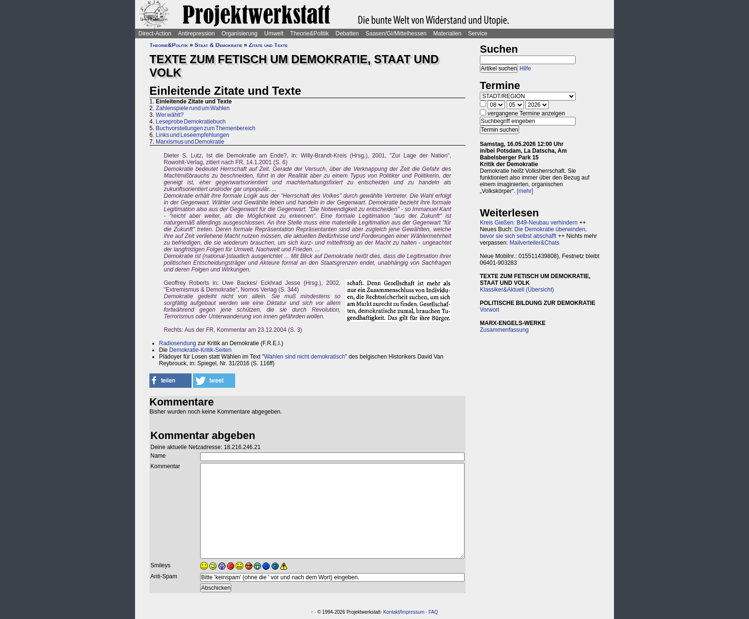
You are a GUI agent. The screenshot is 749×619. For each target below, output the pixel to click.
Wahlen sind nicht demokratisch (304, 356)
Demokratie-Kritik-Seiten (200, 350)
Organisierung (239, 33)
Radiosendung (177, 343)
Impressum (412, 612)
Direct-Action (154, 33)
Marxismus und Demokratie (190, 141)
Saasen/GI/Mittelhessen (395, 33)
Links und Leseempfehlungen (192, 135)
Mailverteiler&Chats (534, 242)
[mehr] (525, 191)
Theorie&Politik (309, 33)
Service (477, 33)
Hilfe (525, 68)
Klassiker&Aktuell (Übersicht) (517, 289)
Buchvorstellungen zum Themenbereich (205, 128)
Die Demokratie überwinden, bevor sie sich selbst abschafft (533, 232)
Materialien (447, 33)
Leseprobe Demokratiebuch (191, 121)
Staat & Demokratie (218, 45)
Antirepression (196, 33)
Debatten (347, 33)
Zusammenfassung (504, 329)
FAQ (433, 612)
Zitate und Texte (268, 45)
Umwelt (274, 33)
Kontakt (391, 612)
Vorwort (489, 309)
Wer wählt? (169, 115)
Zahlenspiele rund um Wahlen (192, 108)
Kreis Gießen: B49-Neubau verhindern (529, 222)
